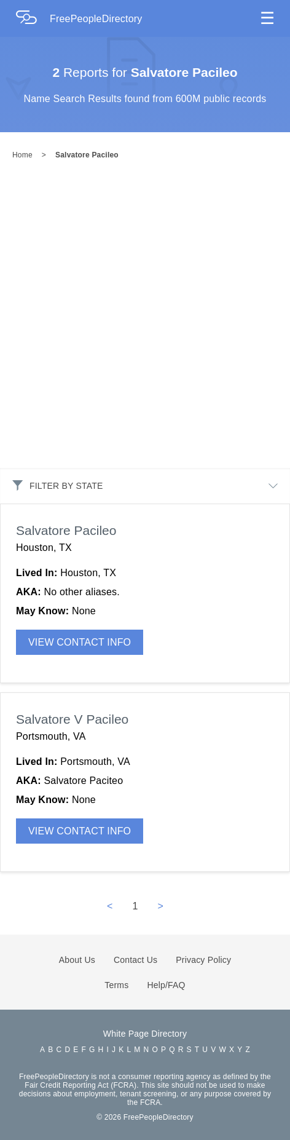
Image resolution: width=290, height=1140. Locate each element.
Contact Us (135, 960)
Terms (116, 985)
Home (22, 155)
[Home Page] (32, 19)
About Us (77, 960)
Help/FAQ (166, 985)
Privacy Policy (203, 960)
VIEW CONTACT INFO (79, 642)
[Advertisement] (139, 323)
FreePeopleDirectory (96, 19)
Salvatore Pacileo (87, 155)
